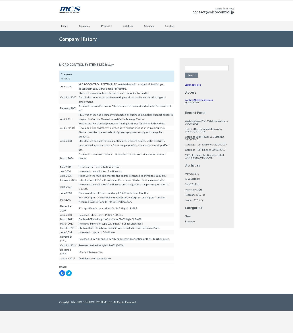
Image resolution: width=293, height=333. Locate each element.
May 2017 (190, 184)
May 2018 (190, 173)
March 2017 (191, 189)
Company (84, 25)
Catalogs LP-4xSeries (198, 149)
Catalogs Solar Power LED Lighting (204, 136)
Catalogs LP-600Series (199, 144)
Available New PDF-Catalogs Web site (206, 121)
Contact (170, 25)
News (188, 216)
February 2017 (193, 194)
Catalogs (128, 25)
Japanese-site (193, 84)
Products (106, 25)
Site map (149, 25)
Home (64, 25)
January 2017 (192, 200)
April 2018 (191, 178)
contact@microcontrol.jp (213, 12)
